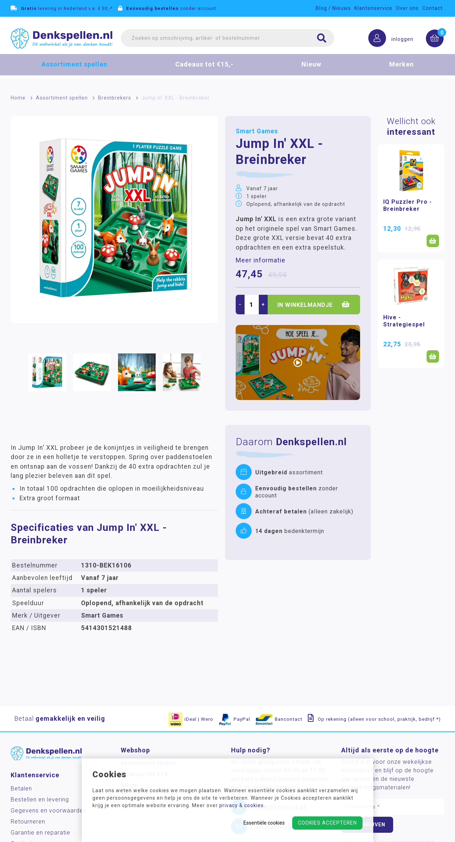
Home (18, 98)
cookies (254, 805)
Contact (432, 8)
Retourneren (28, 821)
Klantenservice (373, 8)
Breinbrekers (114, 98)
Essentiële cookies (264, 823)
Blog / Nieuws (333, 8)
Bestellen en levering (40, 799)
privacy (228, 805)
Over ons (407, 8)
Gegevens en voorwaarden (48, 810)
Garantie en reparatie (40, 832)
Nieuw (311, 69)
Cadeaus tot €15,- (204, 69)
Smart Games (257, 131)
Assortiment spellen (74, 69)
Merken (401, 69)
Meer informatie (260, 260)
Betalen (21, 788)
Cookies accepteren (327, 823)
